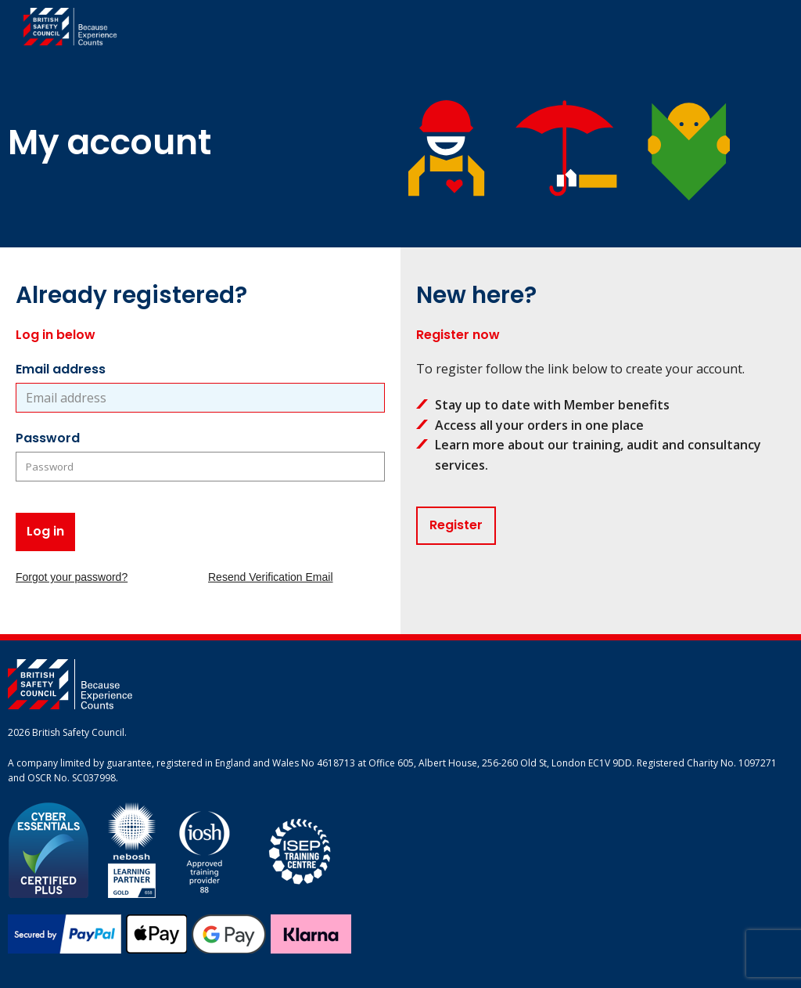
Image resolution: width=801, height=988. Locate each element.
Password (48, 438)
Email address (61, 369)
